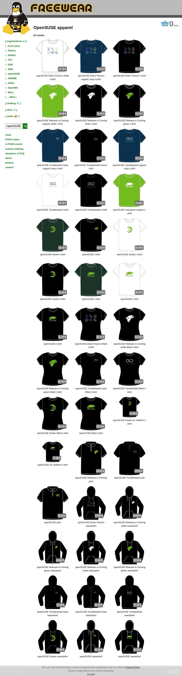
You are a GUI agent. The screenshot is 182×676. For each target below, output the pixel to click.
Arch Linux (14, 46)
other (10, 110)
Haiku (11, 83)
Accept (91, 674)
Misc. (11, 92)
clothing (11, 103)
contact (9, 167)
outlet (12, 116)
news (8, 135)
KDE (10, 64)
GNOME (12, 78)
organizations (14, 41)
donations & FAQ (14, 153)
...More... (12, 97)
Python (12, 50)
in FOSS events (13, 144)
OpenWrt (13, 87)
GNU (10, 69)
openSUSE (14, 73)
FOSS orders (12, 139)
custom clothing (14, 149)
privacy (9, 162)
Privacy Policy (132, 667)
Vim (10, 59)
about (8, 158)
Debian (12, 55)
